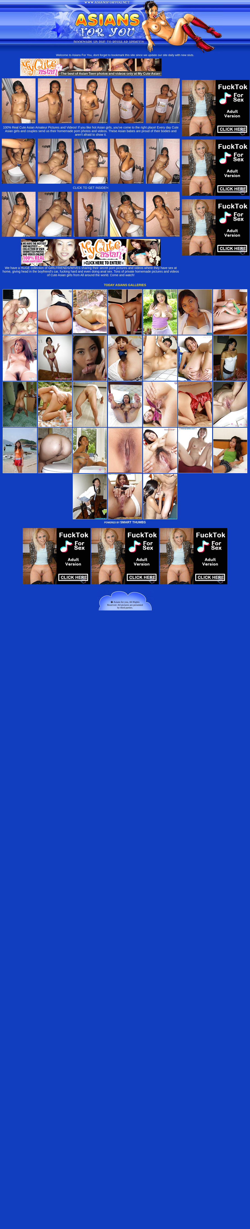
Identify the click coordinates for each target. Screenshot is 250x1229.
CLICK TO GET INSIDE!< (91, 188)
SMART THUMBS (133, 522)
